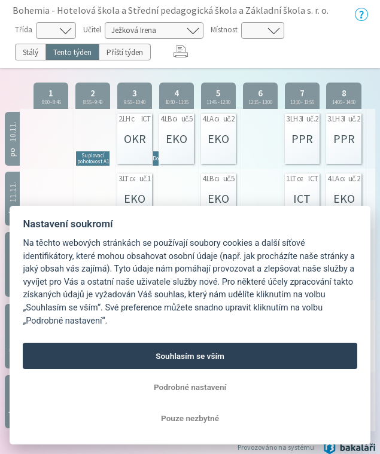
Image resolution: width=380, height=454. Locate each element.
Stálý (30, 52)
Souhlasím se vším (190, 356)
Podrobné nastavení (190, 387)
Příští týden (125, 52)
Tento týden (72, 52)
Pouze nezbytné (190, 418)
